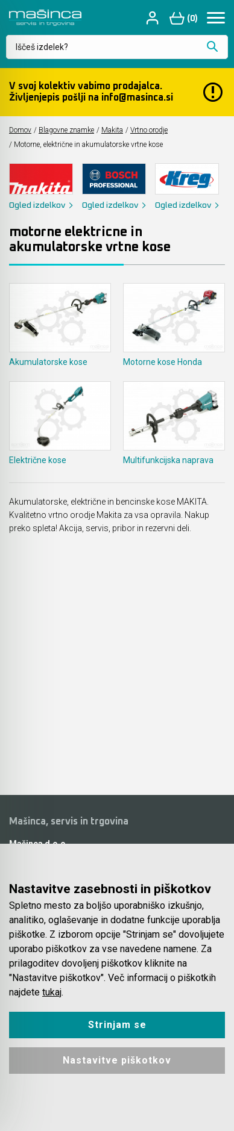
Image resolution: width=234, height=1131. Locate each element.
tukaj (52, 992)
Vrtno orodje (149, 130)
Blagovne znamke (66, 130)
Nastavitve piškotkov (117, 1060)
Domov (20, 130)
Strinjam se (117, 1024)
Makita (112, 130)
